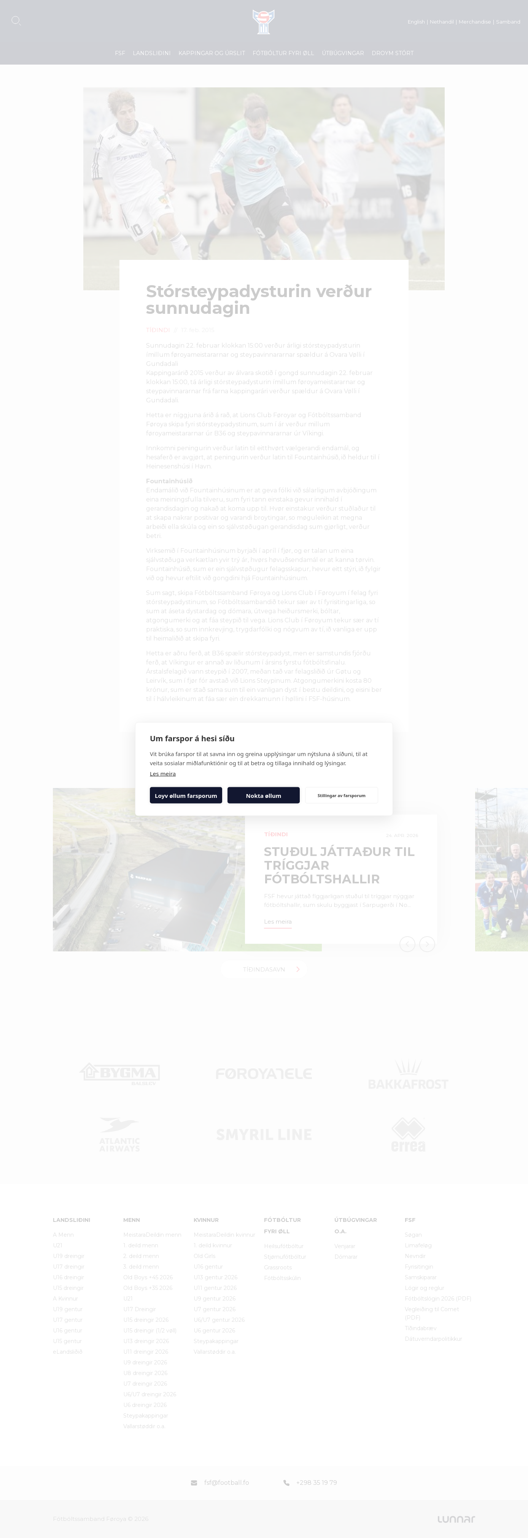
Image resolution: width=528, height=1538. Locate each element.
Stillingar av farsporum (342, 795)
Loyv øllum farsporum (186, 795)
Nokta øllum (263, 795)
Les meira (163, 773)
